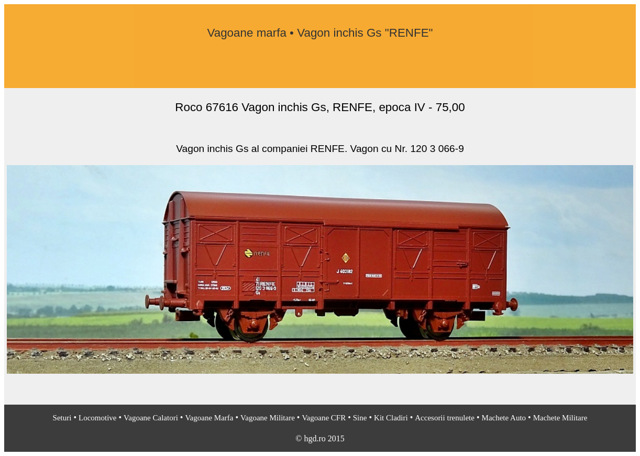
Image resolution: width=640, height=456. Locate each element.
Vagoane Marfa (209, 418)
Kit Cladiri (391, 418)
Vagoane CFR (324, 418)
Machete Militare (560, 418)
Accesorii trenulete (445, 418)
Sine (360, 418)
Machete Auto (504, 418)
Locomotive (97, 418)
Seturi (62, 418)
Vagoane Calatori (151, 418)
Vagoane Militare (267, 418)
